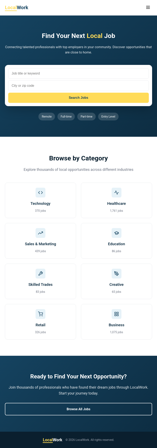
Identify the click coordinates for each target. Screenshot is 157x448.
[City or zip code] (78, 85)
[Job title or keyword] (78, 73)
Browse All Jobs (78, 409)
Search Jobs (78, 97)
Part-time (86, 116)
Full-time (66, 116)
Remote (47, 116)
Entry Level (108, 116)
